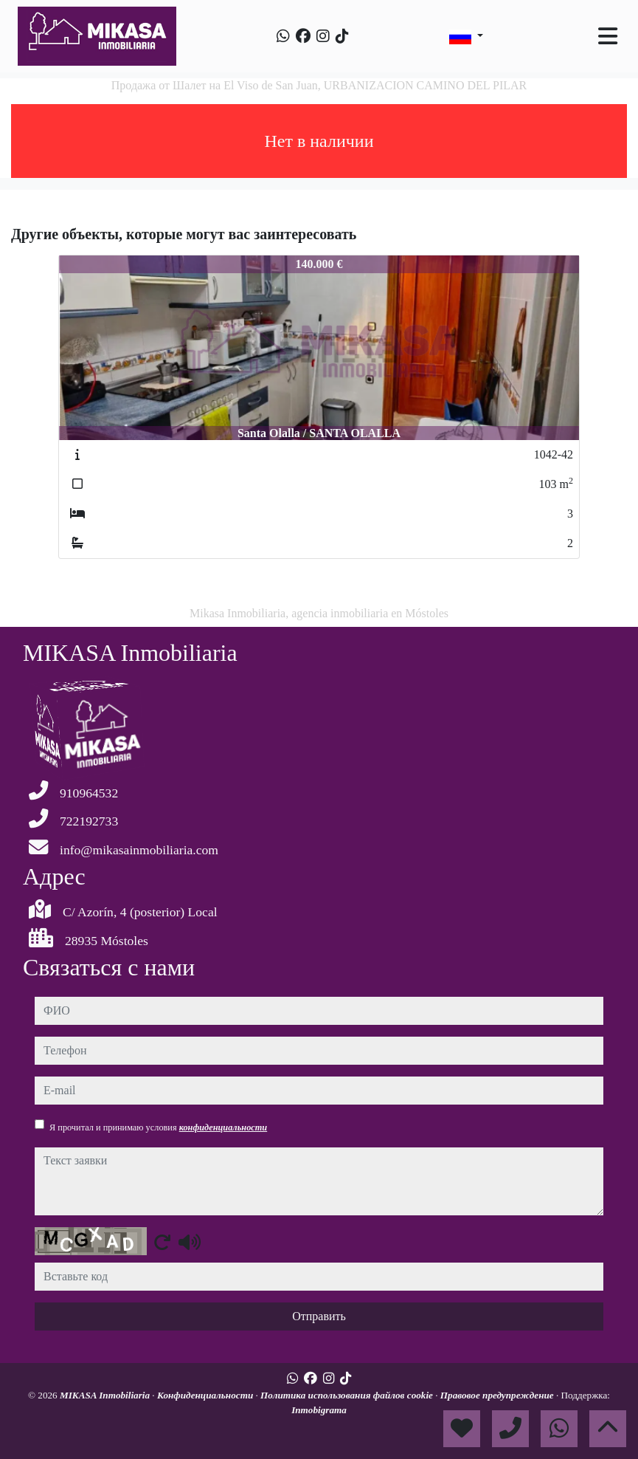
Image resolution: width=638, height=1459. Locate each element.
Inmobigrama (319, 1409)
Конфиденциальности (206, 1395)
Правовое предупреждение (498, 1395)
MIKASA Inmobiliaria (106, 1395)
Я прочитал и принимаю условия (158, 1127)
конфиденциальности (223, 1127)
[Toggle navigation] (607, 36)
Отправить (319, 1316)
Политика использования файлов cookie (347, 1395)
